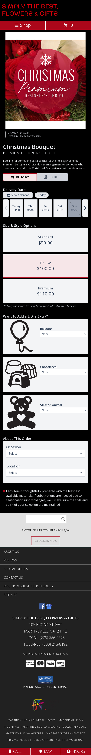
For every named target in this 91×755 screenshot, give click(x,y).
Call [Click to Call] (15, 751)
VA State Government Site (66, 733)
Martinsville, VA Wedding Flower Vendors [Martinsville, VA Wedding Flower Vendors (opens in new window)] (54, 726)
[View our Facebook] (42, 608)
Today (42, 195)
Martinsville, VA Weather (24, 733)
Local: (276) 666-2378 (46, 637)
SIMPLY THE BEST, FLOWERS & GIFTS (30, 10)
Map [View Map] (45, 751)
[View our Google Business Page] (49, 608)
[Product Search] (46, 519)
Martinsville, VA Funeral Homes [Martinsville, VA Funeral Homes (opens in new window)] (32, 720)
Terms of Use (74, 739)
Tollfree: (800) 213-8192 (45, 644)
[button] (45, 680)
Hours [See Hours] (76, 751)
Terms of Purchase (46, 739)
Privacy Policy (18, 739)
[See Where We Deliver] (45, 540)
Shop (23, 25)
